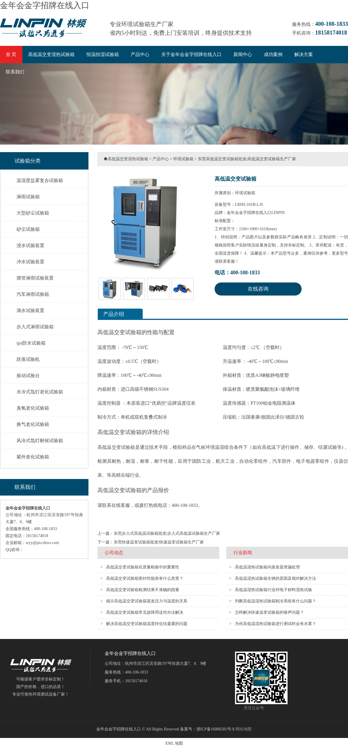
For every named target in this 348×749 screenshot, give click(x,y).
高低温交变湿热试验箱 (51, 54)
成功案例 (273, 54)
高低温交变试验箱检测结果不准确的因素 (142, 590)
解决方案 (303, 54)
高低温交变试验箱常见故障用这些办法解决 (144, 612)
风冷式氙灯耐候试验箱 (40, 440)
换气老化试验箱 (33, 424)
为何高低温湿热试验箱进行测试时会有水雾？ (275, 624)
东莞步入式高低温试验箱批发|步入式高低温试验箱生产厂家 (167, 533)
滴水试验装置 (30, 310)
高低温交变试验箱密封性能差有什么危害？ (144, 578)
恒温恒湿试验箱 (102, 54)
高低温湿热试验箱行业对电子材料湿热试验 (273, 590)
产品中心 (140, 54)
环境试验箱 (183, 159)
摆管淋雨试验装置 (35, 278)
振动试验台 (28, 375)
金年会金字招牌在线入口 (44, 5)
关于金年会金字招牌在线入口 (191, 54)
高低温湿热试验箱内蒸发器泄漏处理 (267, 567)
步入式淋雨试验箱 (35, 326)
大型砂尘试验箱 (33, 212)
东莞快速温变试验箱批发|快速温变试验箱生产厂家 (159, 542)
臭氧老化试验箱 (33, 408)
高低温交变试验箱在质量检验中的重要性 (142, 567)
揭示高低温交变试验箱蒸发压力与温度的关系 (146, 601)
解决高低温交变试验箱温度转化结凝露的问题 (146, 624)
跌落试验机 (28, 359)
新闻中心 (242, 54)
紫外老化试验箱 (33, 456)
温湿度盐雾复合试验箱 (40, 180)
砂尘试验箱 (28, 229)
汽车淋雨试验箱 (33, 294)
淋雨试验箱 (28, 196)
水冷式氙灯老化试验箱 (40, 391)
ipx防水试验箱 (31, 343)
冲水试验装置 (30, 261)
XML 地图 (174, 743)
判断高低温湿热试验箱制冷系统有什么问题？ (275, 601)
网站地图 (243, 729)
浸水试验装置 (30, 245)
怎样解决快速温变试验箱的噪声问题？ (269, 612)
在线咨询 (258, 289)
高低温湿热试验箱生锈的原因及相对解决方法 (275, 578)
